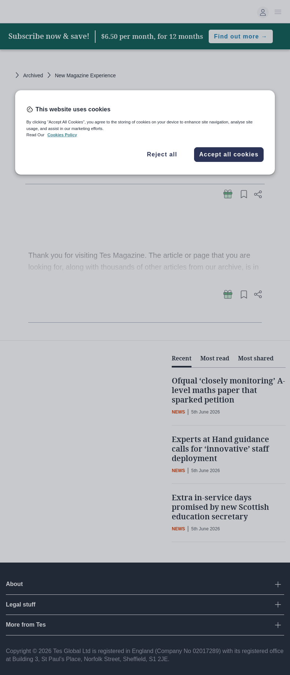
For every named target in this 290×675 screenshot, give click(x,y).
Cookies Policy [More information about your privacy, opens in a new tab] (62, 135)
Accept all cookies (229, 154)
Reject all (162, 154)
